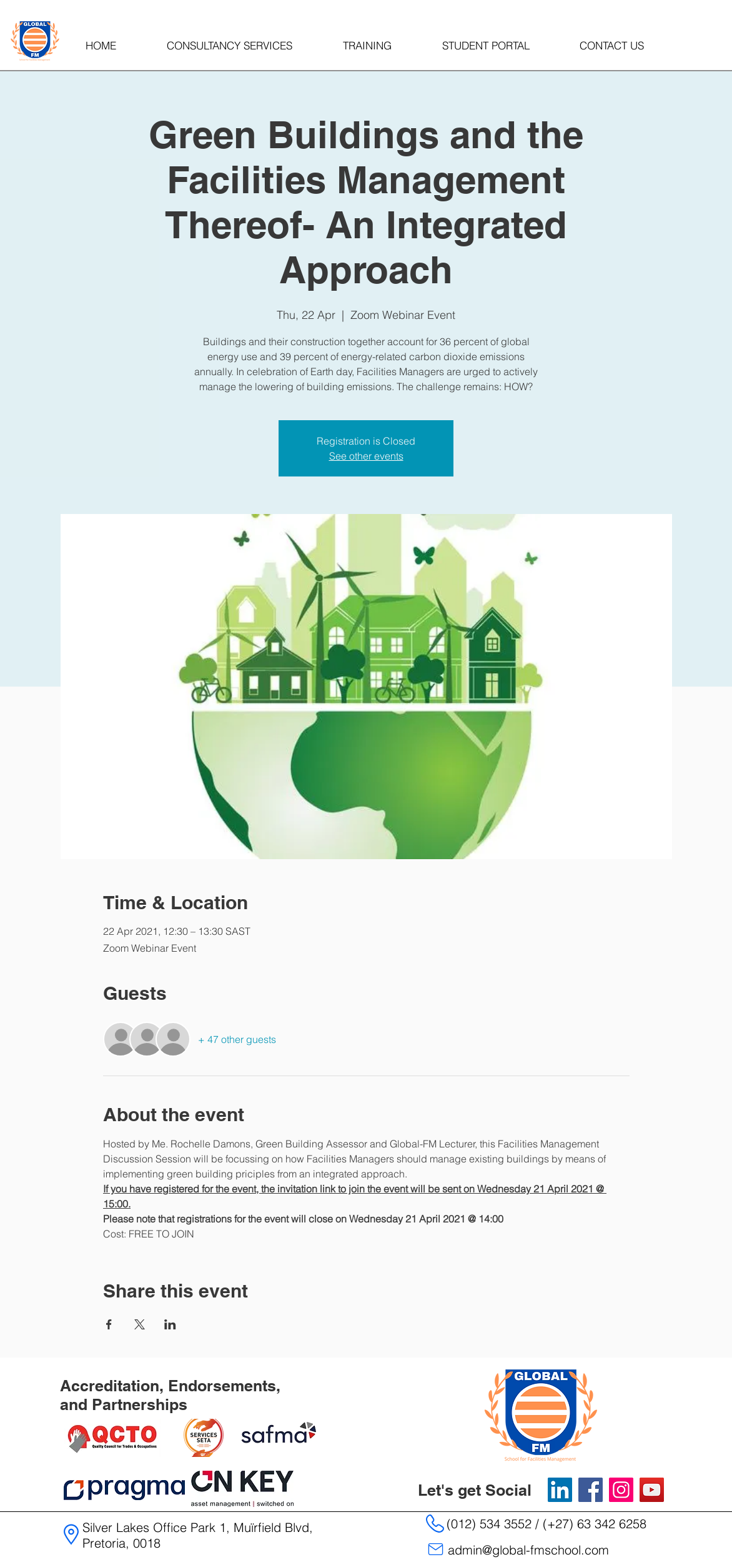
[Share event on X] (140, 1324)
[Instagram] (621, 1490)
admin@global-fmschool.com (528, 1550)
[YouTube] (652, 1490)
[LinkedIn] (560, 1490)
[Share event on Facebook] (109, 1324)
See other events (366, 456)
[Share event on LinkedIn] (170, 1324)
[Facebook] (590, 1490)
